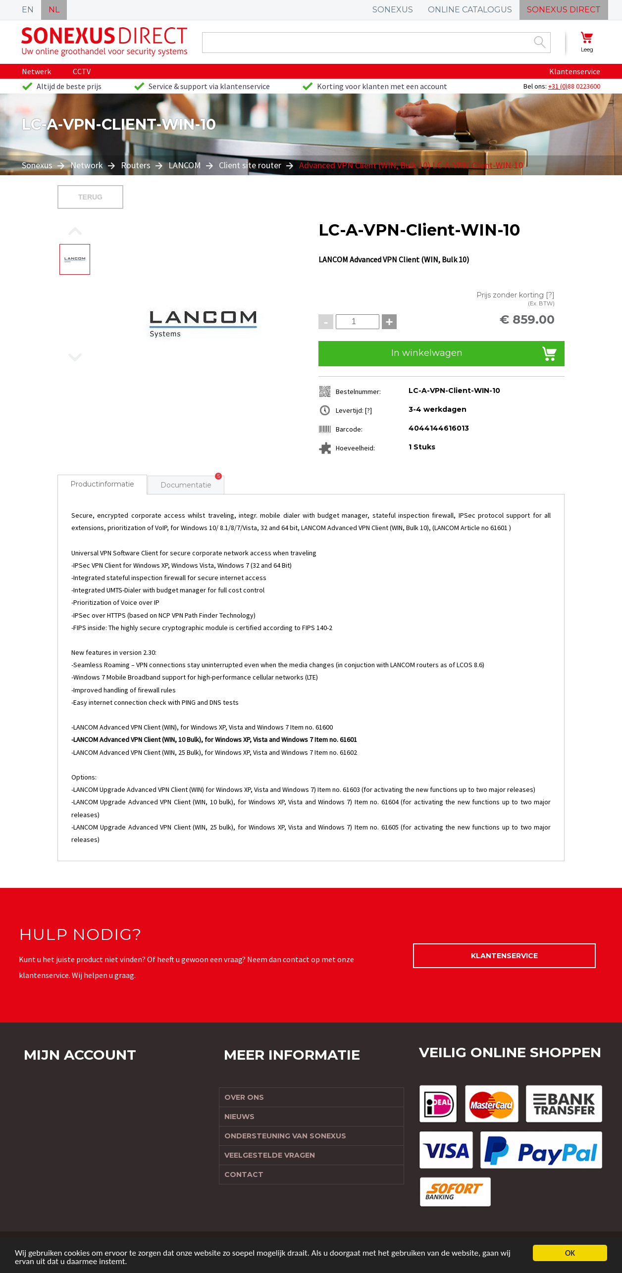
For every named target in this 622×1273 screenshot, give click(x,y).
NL (54, 9)
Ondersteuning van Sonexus (285, 1135)
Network (86, 165)
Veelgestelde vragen (269, 1155)
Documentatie (185, 485)
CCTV (82, 71)
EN (28, 9)
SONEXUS (392, 9)
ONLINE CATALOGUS (470, 9)
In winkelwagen (427, 352)
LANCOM (184, 165)
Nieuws (239, 1116)
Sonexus (38, 165)
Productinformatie (102, 484)
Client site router (250, 165)
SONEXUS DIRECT (564, 9)
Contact (243, 1174)
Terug (90, 197)
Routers (136, 165)
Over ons (244, 1097)
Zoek (539, 42)
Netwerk (36, 71)
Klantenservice (574, 71)
